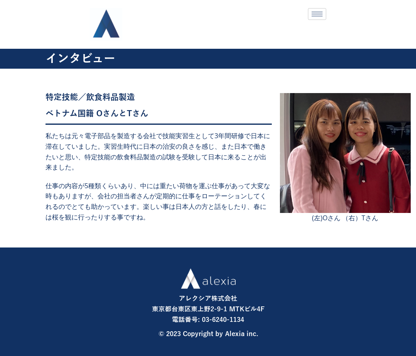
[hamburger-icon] (317, 14)
